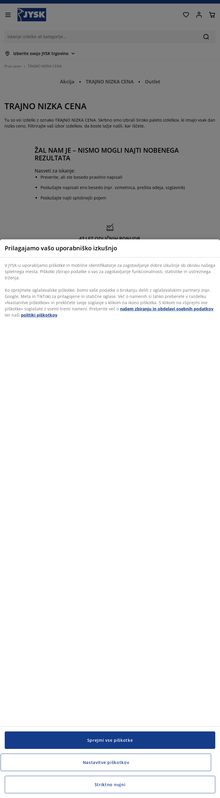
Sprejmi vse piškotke (110, 740)
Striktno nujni (110, 784)
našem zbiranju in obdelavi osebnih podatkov (166, 309)
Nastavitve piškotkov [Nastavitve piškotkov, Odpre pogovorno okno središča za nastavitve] (106, 762)
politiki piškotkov (39, 315)
